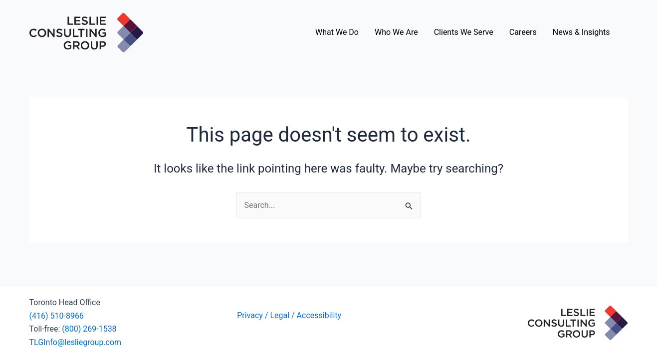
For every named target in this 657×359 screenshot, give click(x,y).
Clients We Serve (463, 32)
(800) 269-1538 (89, 329)
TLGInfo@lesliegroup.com (75, 342)
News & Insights (581, 32)
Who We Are (396, 32)
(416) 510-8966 (56, 316)
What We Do (337, 32)
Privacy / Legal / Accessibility (290, 315)
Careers (523, 32)
